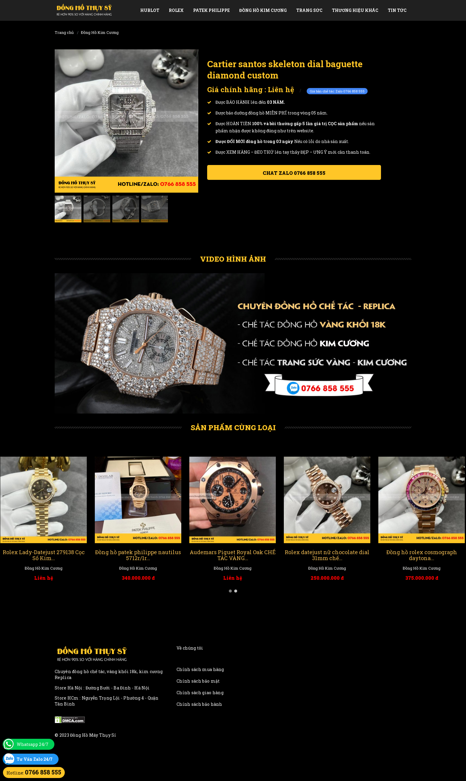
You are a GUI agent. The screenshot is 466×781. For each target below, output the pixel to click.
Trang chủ (64, 32)
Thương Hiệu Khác (355, 10)
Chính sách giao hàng (200, 692)
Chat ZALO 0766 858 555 (294, 173)
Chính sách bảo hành (199, 704)
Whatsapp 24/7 (32, 744)
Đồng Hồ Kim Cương (263, 10)
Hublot (149, 10)
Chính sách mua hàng (200, 669)
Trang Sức (309, 10)
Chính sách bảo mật (198, 681)
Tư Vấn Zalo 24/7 (35, 759)
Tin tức (397, 10)
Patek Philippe (211, 10)
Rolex (176, 10)
